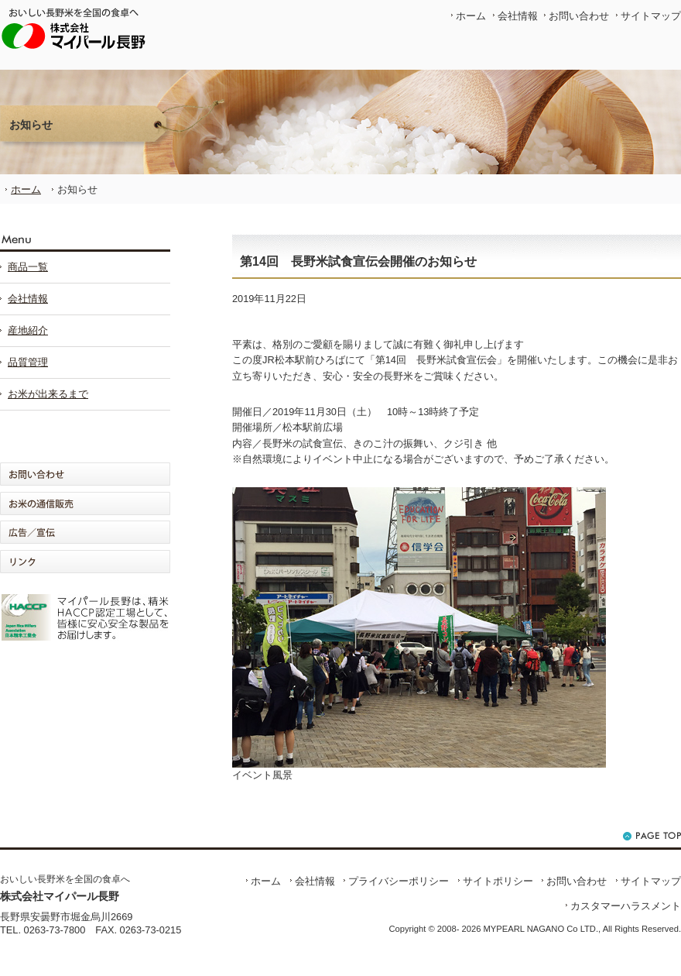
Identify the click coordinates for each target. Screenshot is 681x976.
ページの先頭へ (652, 836)
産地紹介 (28, 330)
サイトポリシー (498, 881)
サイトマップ (651, 16)
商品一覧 (28, 267)
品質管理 (28, 362)
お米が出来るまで (48, 394)
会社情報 (518, 16)
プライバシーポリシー (398, 881)
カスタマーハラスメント (625, 906)
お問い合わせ (579, 16)
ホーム (471, 16)
